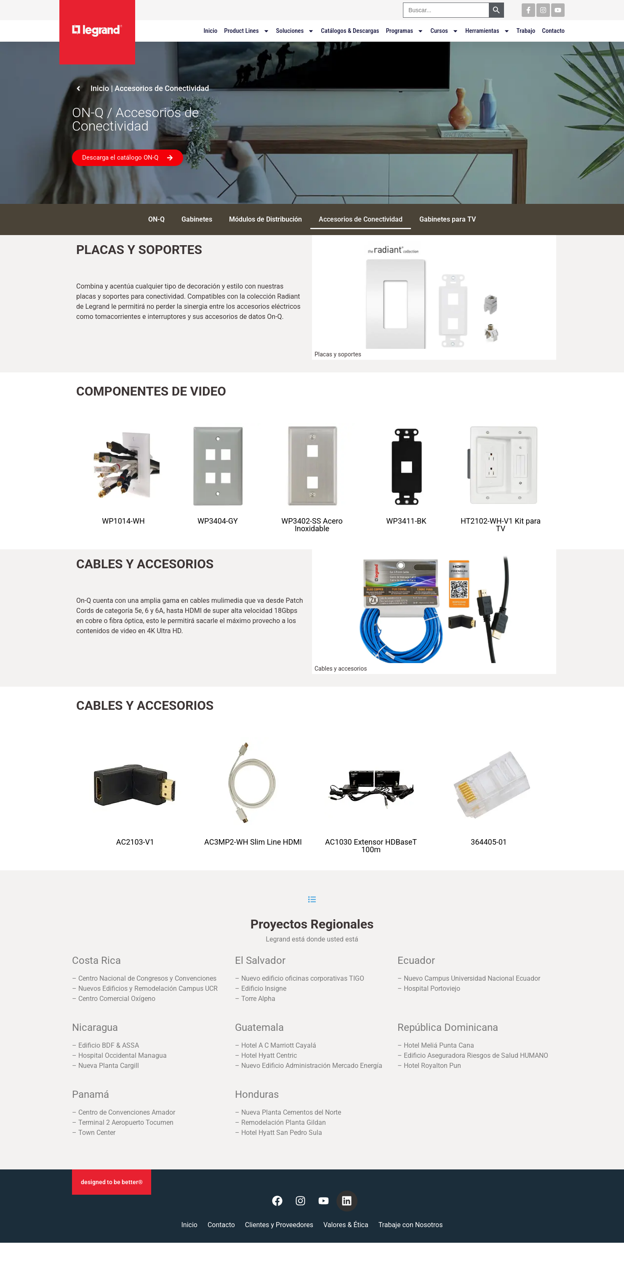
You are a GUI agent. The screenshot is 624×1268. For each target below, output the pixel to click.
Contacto (553, 31)
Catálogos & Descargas (350, 31)
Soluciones (295, 31)
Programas (405, 31)
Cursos (444, 31)
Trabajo (526, 31)
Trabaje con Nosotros (411, 1225)
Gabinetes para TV (447, 219)
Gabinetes (196, 219)
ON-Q (156, 219)
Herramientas (487, 31)
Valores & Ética (345, 1225)
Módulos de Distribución (265, 219)
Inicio (210, 31)
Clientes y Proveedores (279, 1225)
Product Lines (246, 31)
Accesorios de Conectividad (361, 219)
